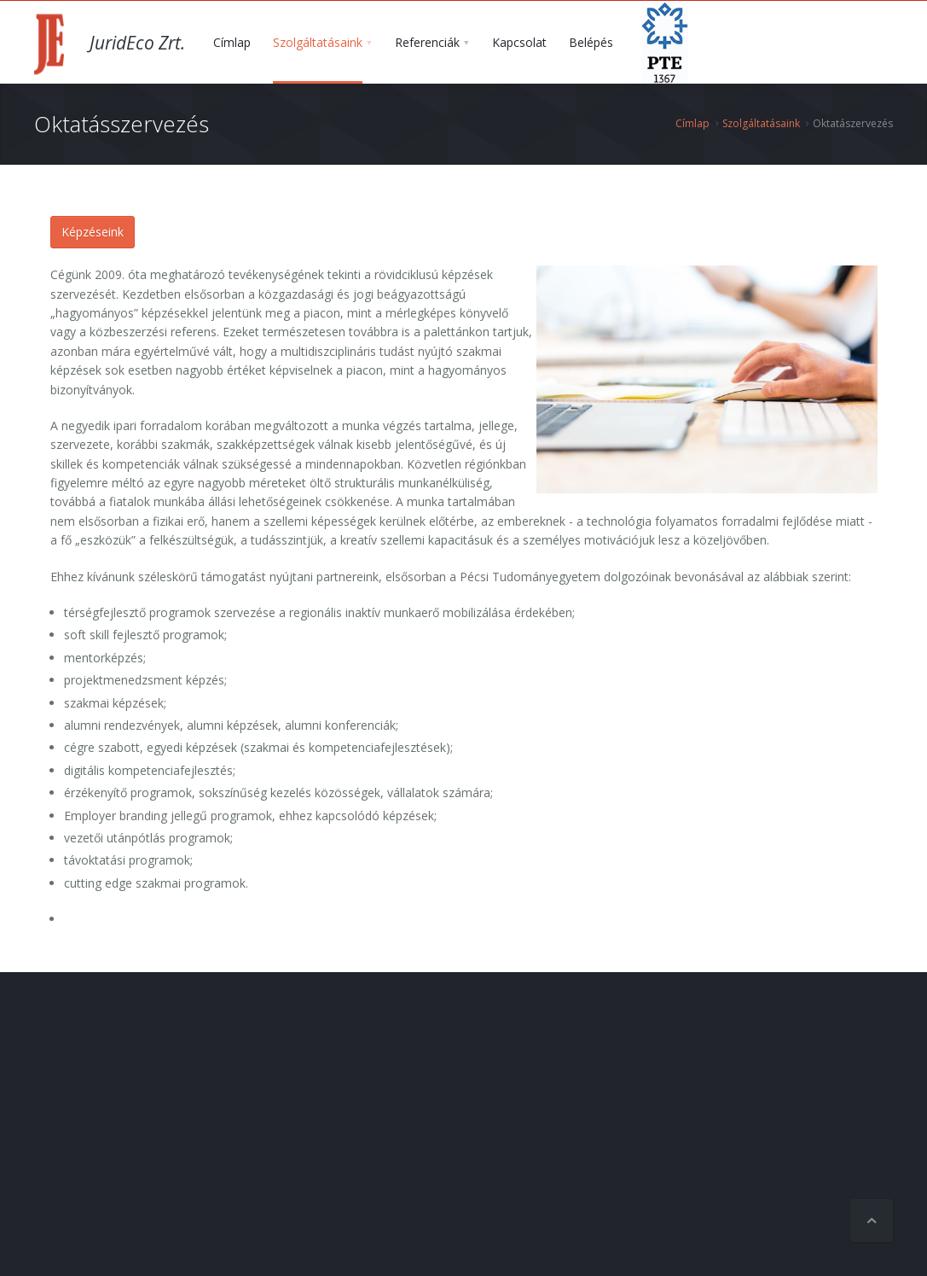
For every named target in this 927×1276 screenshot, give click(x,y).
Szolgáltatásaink (761, 123)
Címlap (692, 123)
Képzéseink (92, 232)
